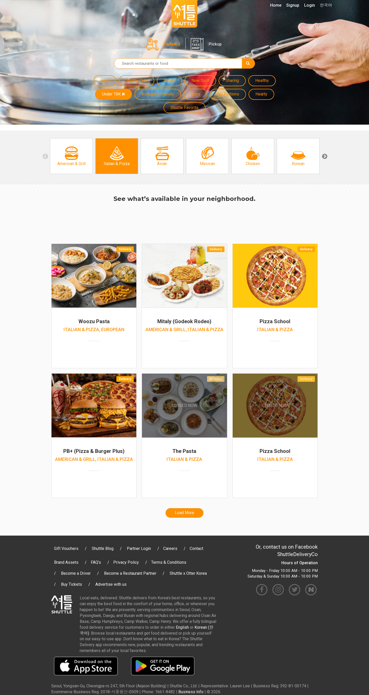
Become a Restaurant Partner (130, 573)
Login (309, 5)
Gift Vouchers (66, 548)
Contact (196, 548)
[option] (71, 156)
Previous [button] (44, 156)
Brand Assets (66, 562)
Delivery (172, 44)
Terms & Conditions (168, 562)
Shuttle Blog (103, 548)
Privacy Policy (126, 562)
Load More (184, 512)
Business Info (190, 691)
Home (275, 5)
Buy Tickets (71, 584)
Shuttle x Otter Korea (188, 573)
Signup (292, 5)
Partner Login (139, 548)
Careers (170, 548)
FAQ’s (96, 562)
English (182, 627)
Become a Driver (76, 573)
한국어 (326, 5)
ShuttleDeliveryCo (297, 554)
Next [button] (324, 156)
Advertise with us (111, 584)
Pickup (215, 44)
